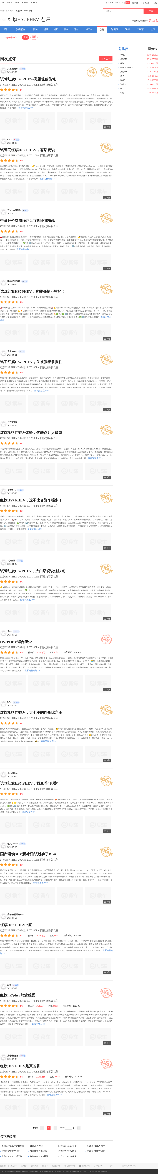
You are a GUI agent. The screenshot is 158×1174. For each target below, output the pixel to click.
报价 (66, 29)
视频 (46, 29)
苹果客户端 (84, 1166)
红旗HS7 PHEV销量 (67, 1156)
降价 (76, 29)
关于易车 (3, 1166)
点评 (12, 11)
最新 (34, 37)
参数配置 (20, 29)
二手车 (140, 29)
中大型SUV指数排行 (140, 21)
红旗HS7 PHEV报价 (67, 1146)
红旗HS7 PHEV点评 (10, 1151)
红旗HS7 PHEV (23, 19)
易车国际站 (56, 1166)
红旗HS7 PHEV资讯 (38, 1151)
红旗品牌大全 (35, 1146)
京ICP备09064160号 (129, 1166)
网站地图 (136, 3)
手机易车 (98, 1166)
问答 (127, 29)
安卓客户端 (69, 1166)
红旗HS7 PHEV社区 (38, 1156)
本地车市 (34, 3)
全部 (25, 37)
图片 (35, 29)
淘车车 (9, 3)
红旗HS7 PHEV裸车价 (11, 1156)
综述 (5, 29)
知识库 (114, 29)
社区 (153, 29)
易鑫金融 (25, 3)
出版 (155, 3)
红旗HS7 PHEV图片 (95, 1146)
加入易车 (14, 1166)
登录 (127, 3)
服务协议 (45, 1166)
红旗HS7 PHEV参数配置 (12, 1146)
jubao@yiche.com (112, 1166)
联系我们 (24, 1166)
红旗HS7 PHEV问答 (95, 1151)
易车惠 (17, 3)
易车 (3, 3)
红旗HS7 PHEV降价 (67, 1151)
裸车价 (89, 29)
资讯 (56, 29)
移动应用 (147, 3)
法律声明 (34, 1166)
